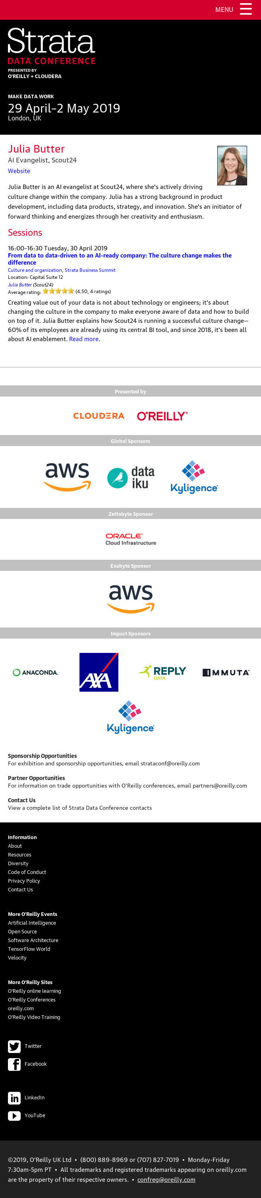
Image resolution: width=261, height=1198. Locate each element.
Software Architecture (33, 939)
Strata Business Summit (90, 269)
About (15, 845)
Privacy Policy (24, 880)
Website (19, 170)
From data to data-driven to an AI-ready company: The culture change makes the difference (120, 258)
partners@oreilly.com (220, 785)
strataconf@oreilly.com (170, 763)
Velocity (17, 957)
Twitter (25, 1045)
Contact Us (20, 889)
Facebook (27, 1063)
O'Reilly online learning (34, 990)
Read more (84, 338)
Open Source (22, 931)
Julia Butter (20, 284)
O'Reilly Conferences (32, 999)
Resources (19, 854)
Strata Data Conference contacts (110, 807)
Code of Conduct (27, 871)
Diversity (18, 862)
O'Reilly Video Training (34, 1016)
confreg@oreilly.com (166, 1179)
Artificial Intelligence (32, 922)
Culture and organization (35, 269)
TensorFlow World (29, 948)
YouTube (26, 1114)
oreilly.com (21, 1007)
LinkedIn (26, 1097)
